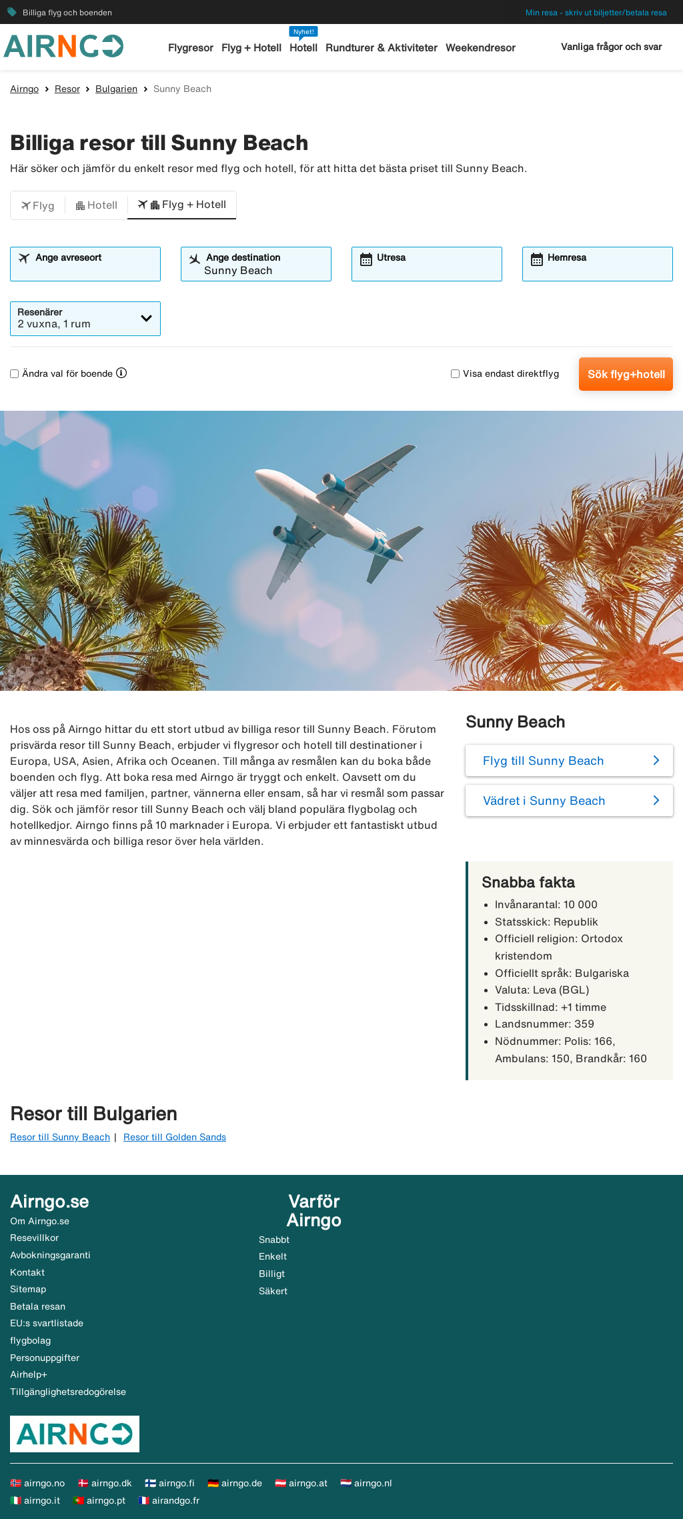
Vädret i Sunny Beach (544, 800)
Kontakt (27, 1272)
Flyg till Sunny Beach (543, 760)
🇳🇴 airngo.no (37, 1483)
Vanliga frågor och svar (611, 46)
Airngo (24, 88)
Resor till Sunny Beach (60, 1137)
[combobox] (93, 270)
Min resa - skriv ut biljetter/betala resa (596, 12)
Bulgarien (116, 88)
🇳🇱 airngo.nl (366, 1483)
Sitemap (28, 1289)
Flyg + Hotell (252, 48)
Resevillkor (34, 1237)
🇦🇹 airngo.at (301, 1483)
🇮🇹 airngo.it (35, 1500)
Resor (67, 88)
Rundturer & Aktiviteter (382, 48)
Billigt (272, 1273)
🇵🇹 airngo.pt (99, 1500)
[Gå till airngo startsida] (63, 44)
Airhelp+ (28, 1374)
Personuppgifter (44, 1357)
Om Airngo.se (39, 1221)
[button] (38, 205)
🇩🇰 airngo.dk (104, 1483)
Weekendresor (480, 48)
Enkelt (273, 1256)
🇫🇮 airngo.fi (170, 1483)
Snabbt (274, 1239)
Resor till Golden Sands (174, 1137)
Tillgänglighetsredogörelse (68, 1391)
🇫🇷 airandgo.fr (168, 1500)
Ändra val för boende (61, 373)
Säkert (273, 1291)
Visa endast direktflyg (505, 373)
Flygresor (191, 48)
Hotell (304, 48)
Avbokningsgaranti (50, 1255)
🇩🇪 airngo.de (234, 1483)
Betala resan (37, 1306)
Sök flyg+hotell (626, 374)
